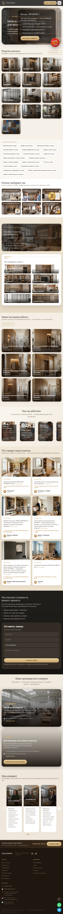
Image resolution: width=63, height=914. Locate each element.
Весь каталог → (55, 52)
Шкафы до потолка (49, 153)
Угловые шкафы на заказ (10, 166)
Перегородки (5, 875)
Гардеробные (5, 867)
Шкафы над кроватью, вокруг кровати (14, 158)
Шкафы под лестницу (27, 145)
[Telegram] (32, 853)
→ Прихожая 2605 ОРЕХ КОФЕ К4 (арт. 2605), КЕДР (45, 577)
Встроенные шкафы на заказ (11, 153)
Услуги (35, 865)
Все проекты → (8, 324)
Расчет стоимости (50, 3)
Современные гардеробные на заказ (13, 170)
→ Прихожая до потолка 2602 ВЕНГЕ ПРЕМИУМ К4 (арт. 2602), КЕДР (16, 577)
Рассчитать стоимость (29, 38)
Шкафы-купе (5, 865)
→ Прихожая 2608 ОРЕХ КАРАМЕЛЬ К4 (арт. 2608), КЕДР (16, 487)
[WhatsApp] (36, 853)
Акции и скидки (37, 867)
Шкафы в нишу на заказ (50, 149)
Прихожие (4, 870)
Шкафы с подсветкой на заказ (30, 162)
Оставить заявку (54, 843)
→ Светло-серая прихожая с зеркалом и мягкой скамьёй (46, 487)
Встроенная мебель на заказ (31, 153)
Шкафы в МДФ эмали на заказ (30, 149)
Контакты (35, 870)
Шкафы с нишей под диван (10, 162)
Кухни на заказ (6, 862)
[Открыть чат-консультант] (59, 899)
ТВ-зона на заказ (48, 162)
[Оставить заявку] (55, 42)
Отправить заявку (31, 660)
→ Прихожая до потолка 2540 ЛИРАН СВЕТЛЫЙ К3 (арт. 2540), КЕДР (16, 531)
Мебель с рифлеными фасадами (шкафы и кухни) (42, 170)
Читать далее (19, 483)
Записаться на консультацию (15, 761)
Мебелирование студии (10, 145)
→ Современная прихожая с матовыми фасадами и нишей (46, 531)
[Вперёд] (59, 808)
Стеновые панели (6, 873)
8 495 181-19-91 (10, 721)
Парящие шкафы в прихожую (37, 158)
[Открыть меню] (59, 3)
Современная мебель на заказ (45, 145)
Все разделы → (6, 878)
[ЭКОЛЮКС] (22, 3)
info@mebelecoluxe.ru (9, 889)
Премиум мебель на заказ (10, 149)
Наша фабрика (37, 862)
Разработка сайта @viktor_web (10, 912)
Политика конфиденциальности (35, 910)
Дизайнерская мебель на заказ (30, 166)
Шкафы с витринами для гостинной (13, 174)
